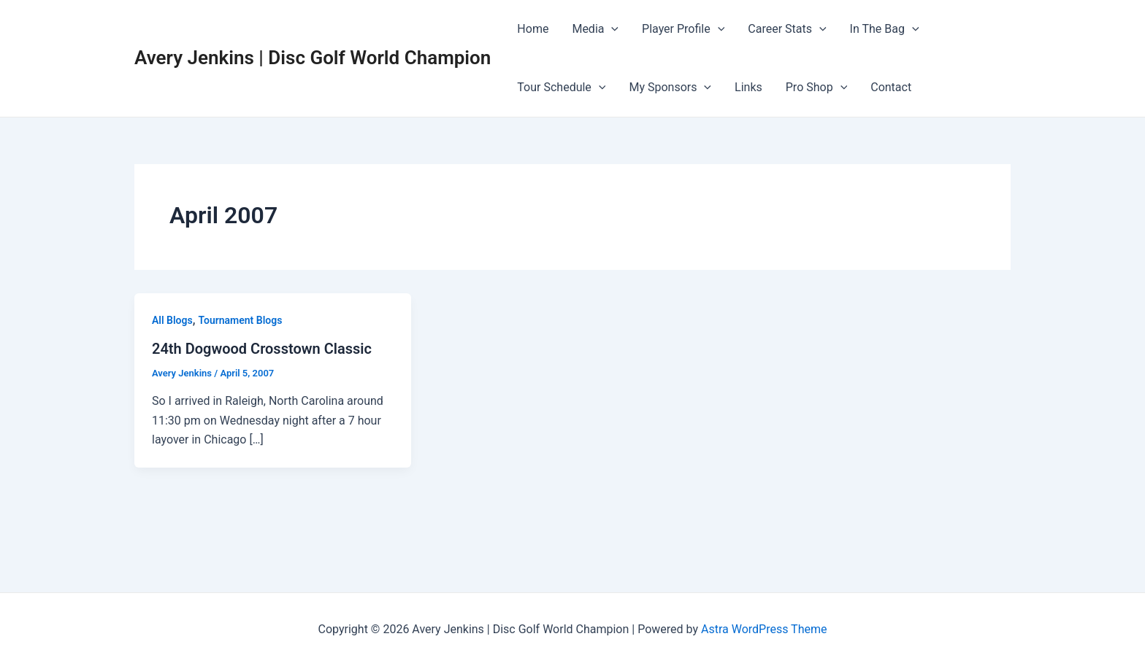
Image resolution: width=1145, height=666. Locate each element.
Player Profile (683, 29)
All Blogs (172, 320)
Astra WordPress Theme (764, 629)
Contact (890, 87)
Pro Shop (816, 87)
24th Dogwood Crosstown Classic (262, 348)
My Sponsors (670, 87)
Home (532, 29)
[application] (611, 29)
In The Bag (884, 29)
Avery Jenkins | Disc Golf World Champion (312, 58)
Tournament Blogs (240, 320)
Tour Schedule (561, 87)
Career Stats (787, 29)
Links (748, 87)
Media (595, 29)
